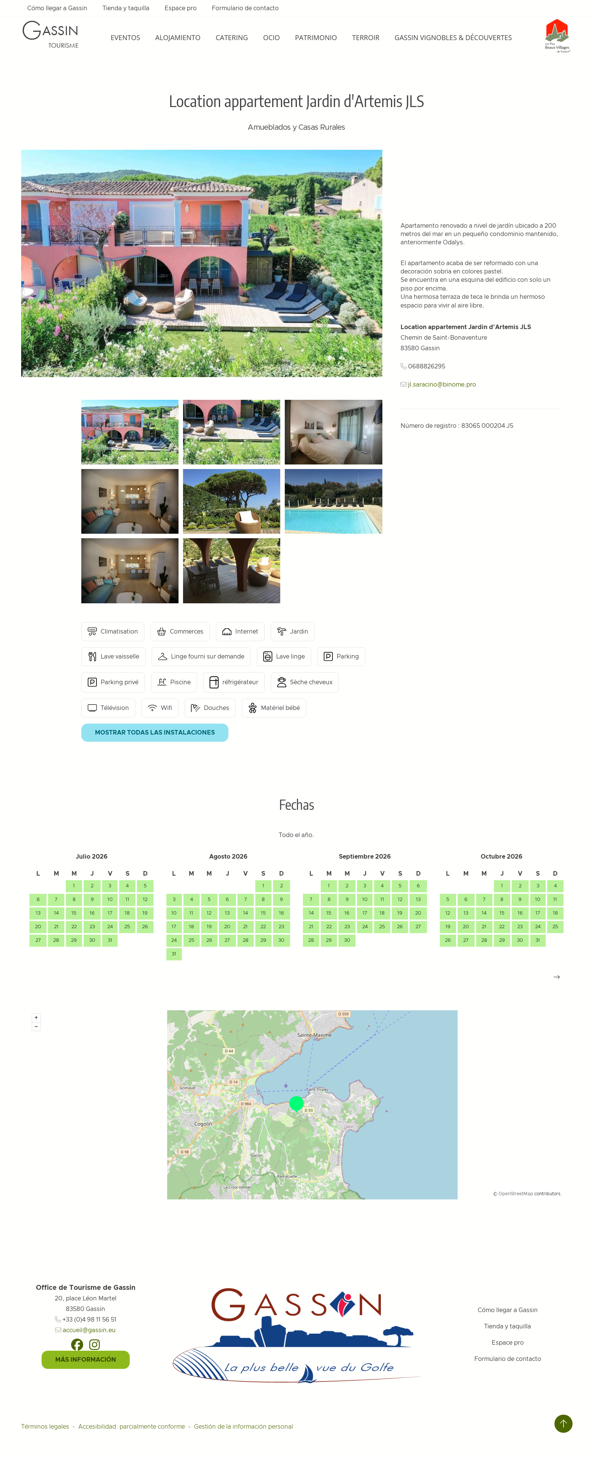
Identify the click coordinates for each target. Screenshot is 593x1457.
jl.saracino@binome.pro (442, 385)
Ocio (271, 37)
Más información (85, 1360)
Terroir (365, 37)
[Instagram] (94, 1345)
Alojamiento (178, 37)
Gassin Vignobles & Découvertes (453, 37)
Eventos (125, 37)
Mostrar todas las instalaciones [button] (155, 733)
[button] (556, 977)
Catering (232, 37)
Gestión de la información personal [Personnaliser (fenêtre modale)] (243, 1427)
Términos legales (45, 1427)
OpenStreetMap (515, 1193)
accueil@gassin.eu (85, 1330)
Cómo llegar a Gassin (57, 8)
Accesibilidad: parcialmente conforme (131, 1427)
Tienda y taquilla (125, 8)
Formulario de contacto (245, 8)
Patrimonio (316, 37)
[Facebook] (77, 1345)
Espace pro (181, 8)
